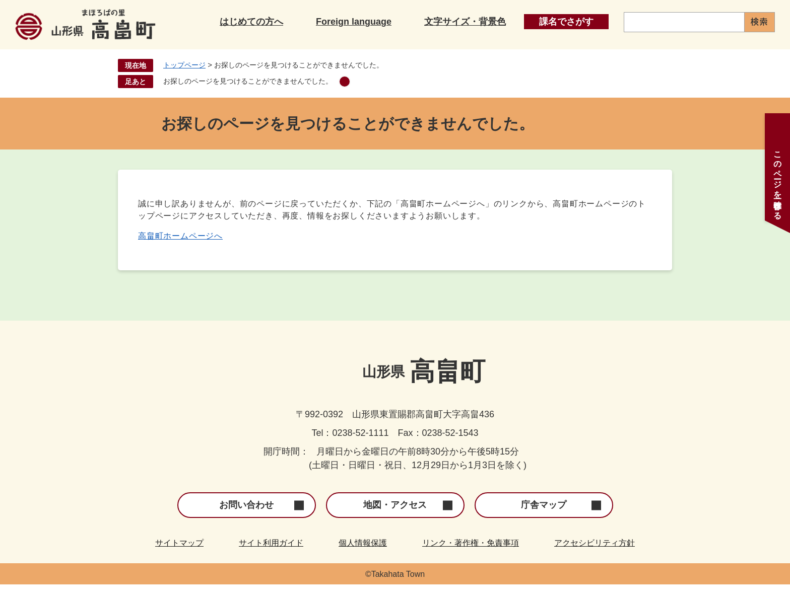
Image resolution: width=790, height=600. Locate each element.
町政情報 (726, 44)
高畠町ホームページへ (180, 251)
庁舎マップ (543, 520)
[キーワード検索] (684, 19)
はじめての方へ (251, 19)
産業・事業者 (602, 44)
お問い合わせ (246, 520)
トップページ (184, 80)
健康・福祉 (478, 44)
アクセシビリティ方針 (594, 558)
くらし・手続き (230, 44)
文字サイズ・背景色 (465, 19)
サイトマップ (179, 558)
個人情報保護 (363, 558)
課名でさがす (566, 19)
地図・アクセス (395, 520)
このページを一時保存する (777, 180)
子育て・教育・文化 (354, 44)
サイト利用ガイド (271, 558)
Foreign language (353, 19)
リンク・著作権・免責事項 (470, 558)
